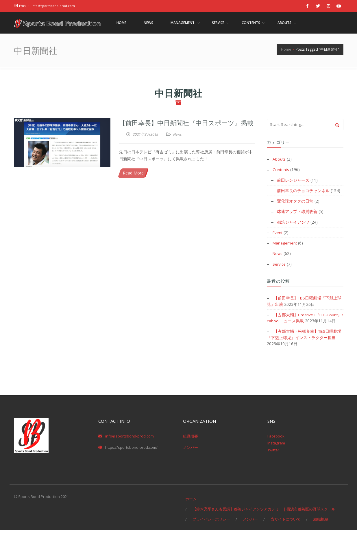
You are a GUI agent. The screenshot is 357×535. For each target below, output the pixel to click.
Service (279, 263)
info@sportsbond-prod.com (53, 5)
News (177, 134)
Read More (133, 173)
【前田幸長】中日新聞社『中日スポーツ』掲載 (186, 122)
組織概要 (190, 441)
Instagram (276, 448)
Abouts (279, 159)
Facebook (275, 441)
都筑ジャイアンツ (293, 221)
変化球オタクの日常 (295, 200)
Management (285, 242)
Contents (281, 169)
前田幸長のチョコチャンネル (303, 190)
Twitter (273, 454)
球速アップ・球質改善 (297, 211)
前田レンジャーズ (293, 180)
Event (278, 232)
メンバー (190, 452)
